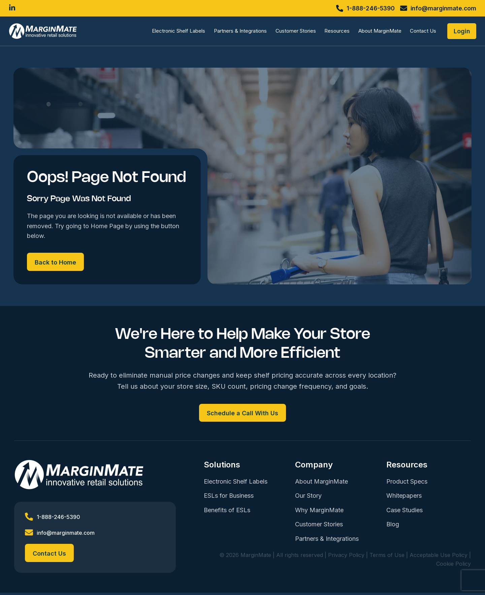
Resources (334, 32)
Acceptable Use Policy (438, 557)
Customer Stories (292, 32)
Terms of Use (387, 557)
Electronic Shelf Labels (175, 32)
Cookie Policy (453, 566)
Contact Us (420, 32)
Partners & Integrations (237, 32)
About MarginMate (376, 32)
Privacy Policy (346, 557)
